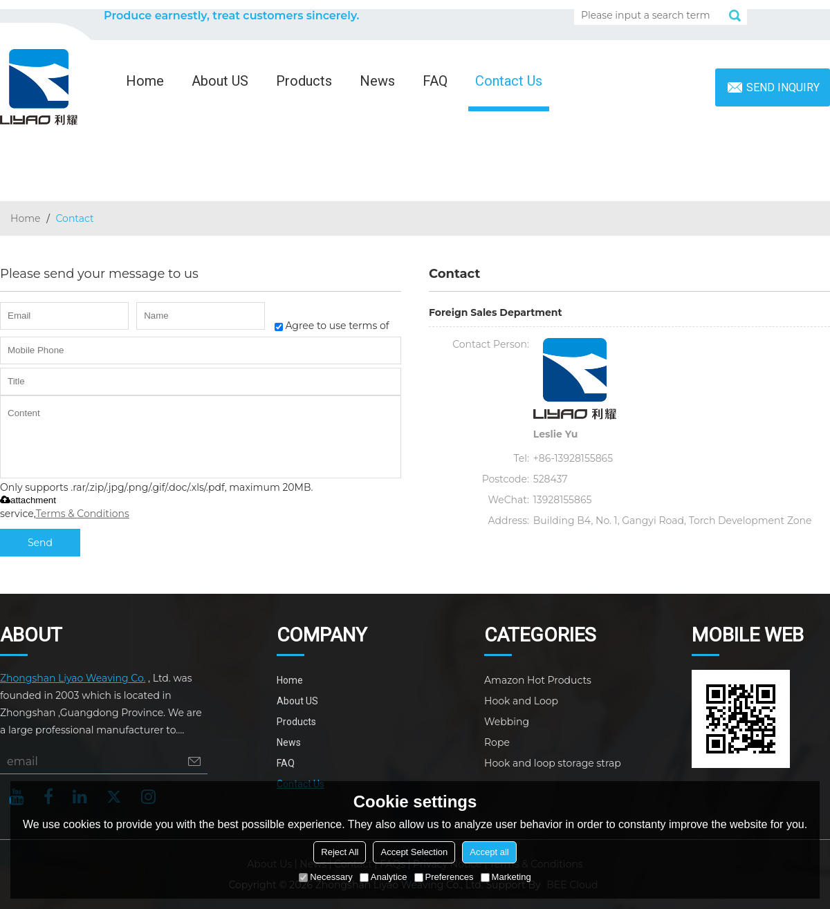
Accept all (489, 852)
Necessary (325, 877)
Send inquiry (783, 87)
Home (145, 81)
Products (304, 81)
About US (220, 81)
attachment (28, 500)
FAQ (435, 81)
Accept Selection (414, 852)
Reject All (339, 852)
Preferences (444, 877)
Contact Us (508, 81)
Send (40, 542)
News (377, 81)
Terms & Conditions (82, 513)
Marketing (506, 877)
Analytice (383, 877)
